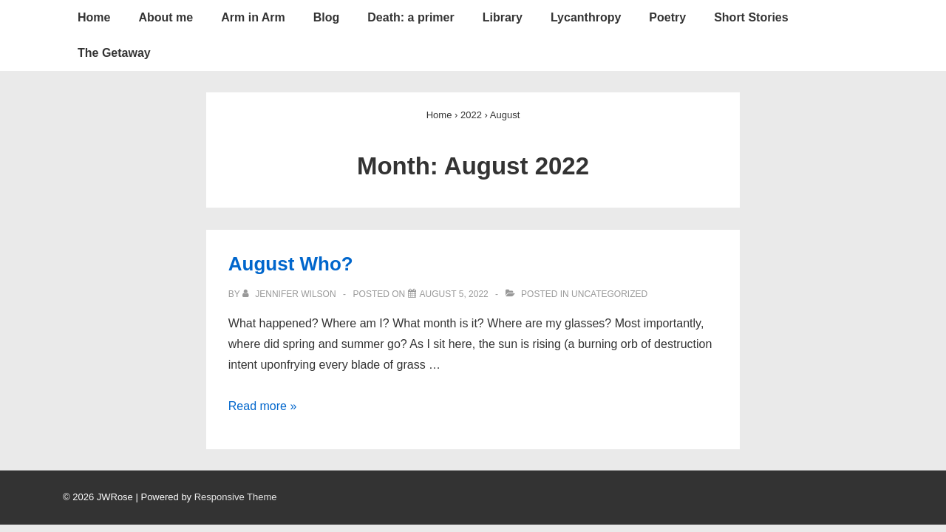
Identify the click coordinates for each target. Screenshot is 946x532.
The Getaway (114, 53)
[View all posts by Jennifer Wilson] (290, 294)
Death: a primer (410, 17)
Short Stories (751, 17)
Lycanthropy (586, 17)
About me (165, 17)
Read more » (262, 406)
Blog (326, 17)
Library (503, 17)
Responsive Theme (235, 496)
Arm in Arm (253, 17)
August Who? (290, 264)
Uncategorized (609, 294)
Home (94, 17)
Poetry (667, 17)
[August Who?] (454, 294)
